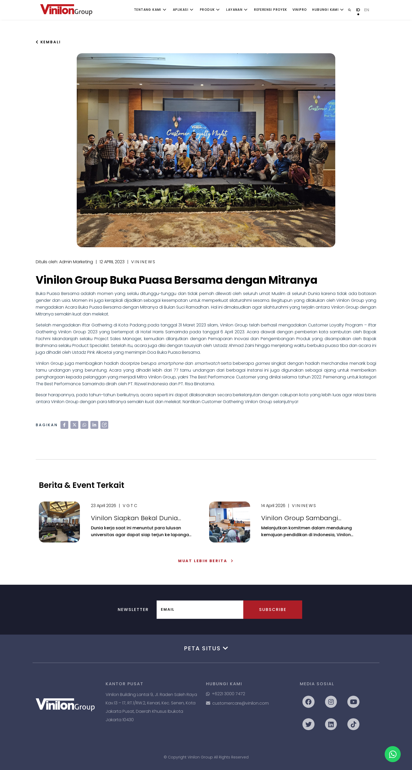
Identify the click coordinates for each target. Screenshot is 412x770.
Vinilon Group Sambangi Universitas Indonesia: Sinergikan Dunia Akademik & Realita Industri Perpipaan (312, 518)
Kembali (48, 42)
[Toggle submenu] (164, 9)
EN (366, 10)
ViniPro (299, 9)
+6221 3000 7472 (225, 694)
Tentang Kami (147, 9)
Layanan (234, 9)
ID (358, 10)
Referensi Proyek (270, 9)
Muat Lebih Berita (206, 560)
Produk (207, 9)
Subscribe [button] (272, 609)
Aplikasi (180, 9)
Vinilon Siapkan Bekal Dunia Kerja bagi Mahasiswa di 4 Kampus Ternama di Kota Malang (134, 518)
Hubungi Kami (325, 9)
